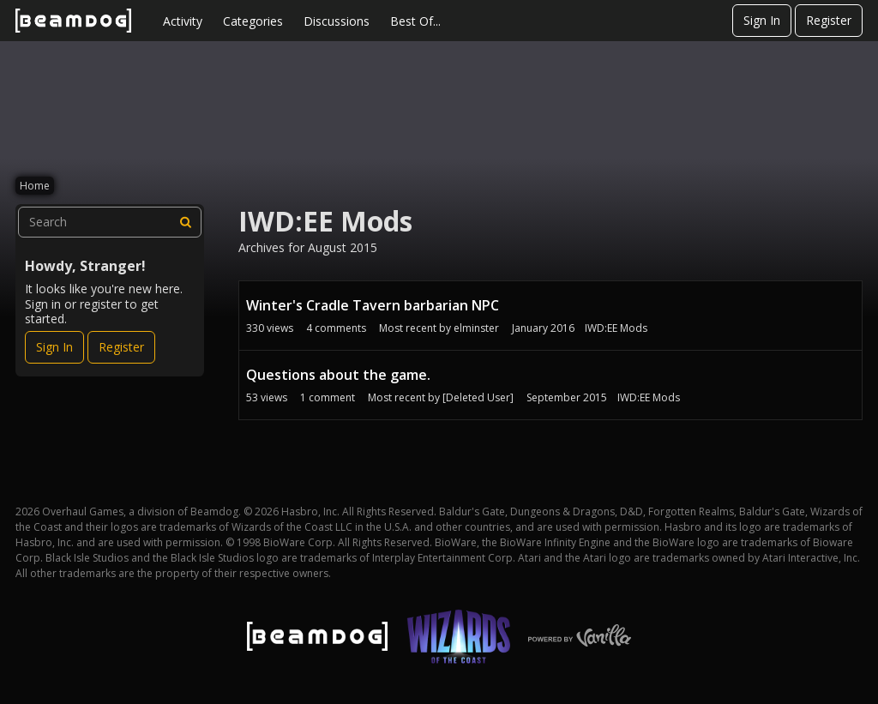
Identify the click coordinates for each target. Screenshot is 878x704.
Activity (182, 21)
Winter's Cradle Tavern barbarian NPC (372, 305)
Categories (253, 21)
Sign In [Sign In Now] (54, 347)
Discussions (337, 21)
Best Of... (415, 21)
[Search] (186, 222)
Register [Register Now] (121, 347)
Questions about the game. (338, 374)
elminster (476, 328)
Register (828, 20)
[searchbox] (109, 222)
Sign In (761, 20)
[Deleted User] (478, 397)
